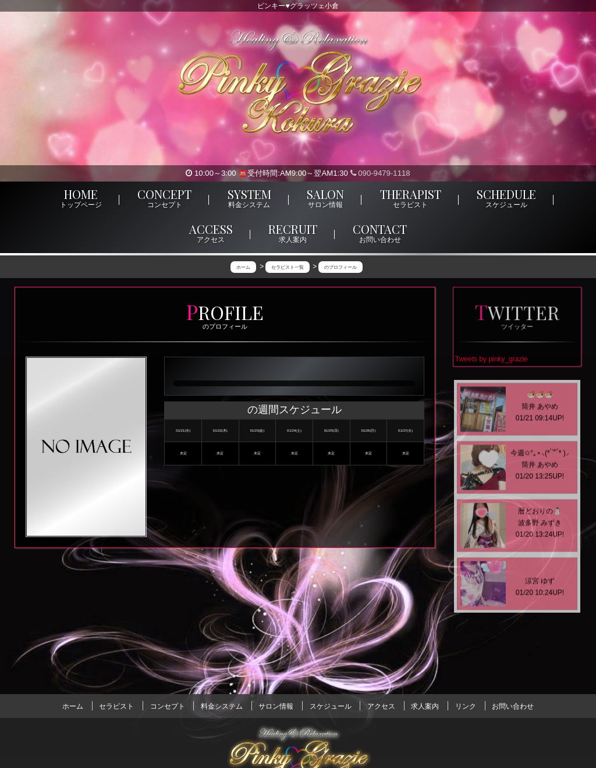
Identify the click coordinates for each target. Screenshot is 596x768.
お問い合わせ (513, 706)
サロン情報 (275, 706)
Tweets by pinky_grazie (491, 361)
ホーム (72, 706)
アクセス (381, 706)
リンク (465, 706)
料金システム (222, 706)
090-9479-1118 (380, 173)
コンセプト (167, 706)
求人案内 (425, 706)
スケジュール (331, 706)
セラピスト (116, 706)
